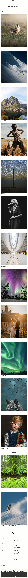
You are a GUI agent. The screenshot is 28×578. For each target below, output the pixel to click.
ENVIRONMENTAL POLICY (17, 552)
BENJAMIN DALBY (3, 120)
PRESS (14, 538)
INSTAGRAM (15, 559)
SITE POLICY (15, 551)
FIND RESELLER (15, 545)
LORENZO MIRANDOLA (4, 302)
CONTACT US (15, 546)
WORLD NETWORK (16, 540)
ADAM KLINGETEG (3, 84)
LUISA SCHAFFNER (3, 375)
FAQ (14, 543)
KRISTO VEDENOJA (3, 266)
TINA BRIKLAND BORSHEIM (5, 448)
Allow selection (14, 576)
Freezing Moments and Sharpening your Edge (8, 525)
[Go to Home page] (14, 0)
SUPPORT (15, 544)
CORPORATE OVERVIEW (16, 539)
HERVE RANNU (3, 193)
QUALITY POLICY (16, 553)
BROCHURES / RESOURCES (17, 547)
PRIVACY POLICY (16, 550)
